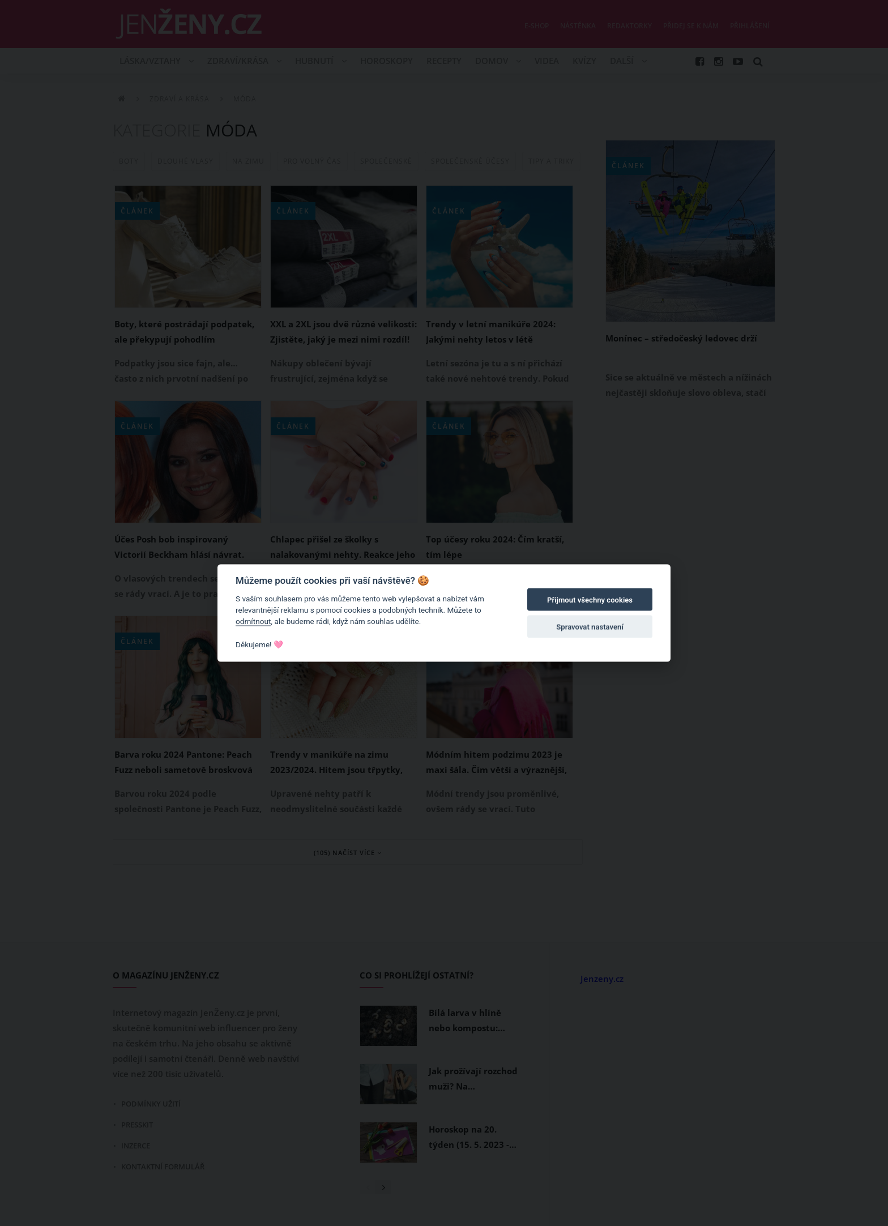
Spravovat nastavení (590, 627)
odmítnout (253, 621)
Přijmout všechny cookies (590, 600)
